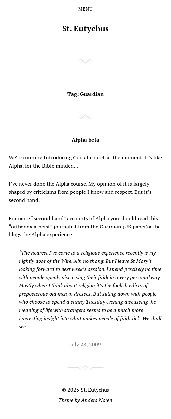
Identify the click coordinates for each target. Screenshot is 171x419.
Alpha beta (85, 139)
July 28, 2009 (85, 344)
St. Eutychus (85, 28)
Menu (85, 9)
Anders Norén (96, 399)
